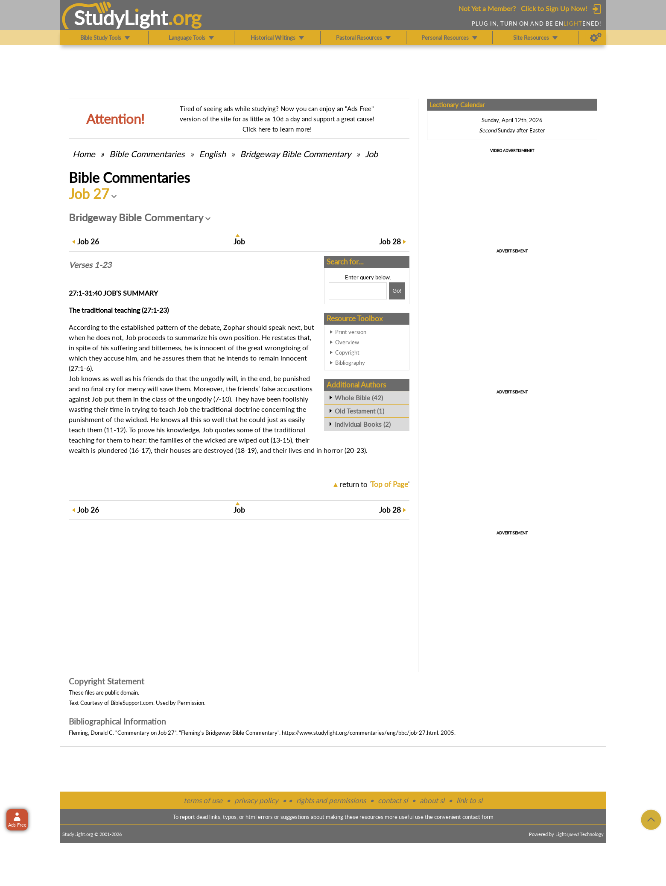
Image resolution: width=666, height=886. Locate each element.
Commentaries (147, 154)
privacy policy (256, 800)
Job (371, 154)
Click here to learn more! (277, 129)
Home (84, 154)
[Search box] (358, 290)
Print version (350, 332)
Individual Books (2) (363, 424)
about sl (432, 800)
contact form (478, 816)
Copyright (347, 352)
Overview (347, 342)
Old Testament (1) (359, 411)
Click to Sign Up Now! (554, 8)
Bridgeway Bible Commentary (295, 154)
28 (390, 241)
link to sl (469, 800)
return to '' (374, 484)
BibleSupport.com (132, 702)
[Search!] (397, 290)
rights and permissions (331, 800)
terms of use (203, 800)
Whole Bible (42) (359, 398)
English (212, 154)
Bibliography (350, 362)
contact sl (393, 800)
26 (88, 241)
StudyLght (121, 17)
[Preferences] (596, 37)
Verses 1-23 (90, 265)
